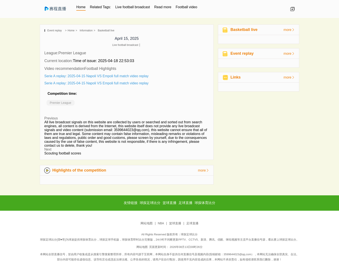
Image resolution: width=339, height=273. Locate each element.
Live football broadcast (132, 7)
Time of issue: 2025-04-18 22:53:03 (103, 61)
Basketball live (106, 30)
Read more (162, 7)
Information (86, 30)
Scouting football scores (62, 153)
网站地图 (147, 223)
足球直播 (192, 223)
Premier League (60, 102)
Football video (186, 7)
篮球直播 (175, 223)
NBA (161, 223)
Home (81, 7)
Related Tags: (100, 7)
